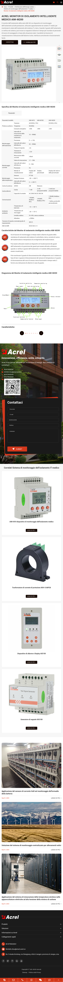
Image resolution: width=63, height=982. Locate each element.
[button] (59, 45)
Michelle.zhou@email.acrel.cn (12, 372)
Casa (5, 7)
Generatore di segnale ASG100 (31, 719)
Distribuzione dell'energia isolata (24, 7)
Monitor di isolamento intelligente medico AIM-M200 (19, 11)
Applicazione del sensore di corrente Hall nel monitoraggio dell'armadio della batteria (30, 792)
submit (17, 449)
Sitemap (24, 972)
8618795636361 (9, 369)
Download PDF (29, 42)
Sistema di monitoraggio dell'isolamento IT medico (18, 9)
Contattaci (10, 42)
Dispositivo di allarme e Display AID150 (31, 654)
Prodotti (10, 7)
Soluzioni (5, 928)
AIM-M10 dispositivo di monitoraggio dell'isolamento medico (31, 522)
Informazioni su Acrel (9, 933)
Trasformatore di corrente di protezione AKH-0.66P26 (31, 588)
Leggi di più (31, 530)
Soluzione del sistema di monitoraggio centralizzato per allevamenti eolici (31, 845)
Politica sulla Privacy (35, 972)
